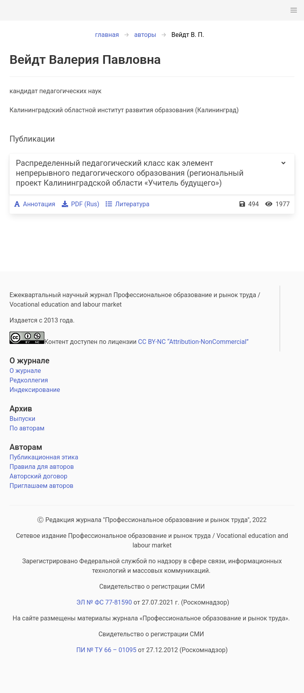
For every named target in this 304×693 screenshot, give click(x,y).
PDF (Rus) (80, 204)
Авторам (26, 447)
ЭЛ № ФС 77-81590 (104, 602)
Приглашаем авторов (41, 486)
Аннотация (34, 204)
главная (107, 34)
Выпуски (22, 418)
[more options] (283, 174)
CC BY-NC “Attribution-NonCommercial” (193, 342)
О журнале (29, 360)
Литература (128, 204)
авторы (145, 34)
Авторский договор (38, 476)
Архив (21, 408)
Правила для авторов (42, 466)
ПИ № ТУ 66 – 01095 (106, 650)
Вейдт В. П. (187, 34)
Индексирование (35, 390)
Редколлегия (29, 380)
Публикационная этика (44, 457)
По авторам (27, 428)
